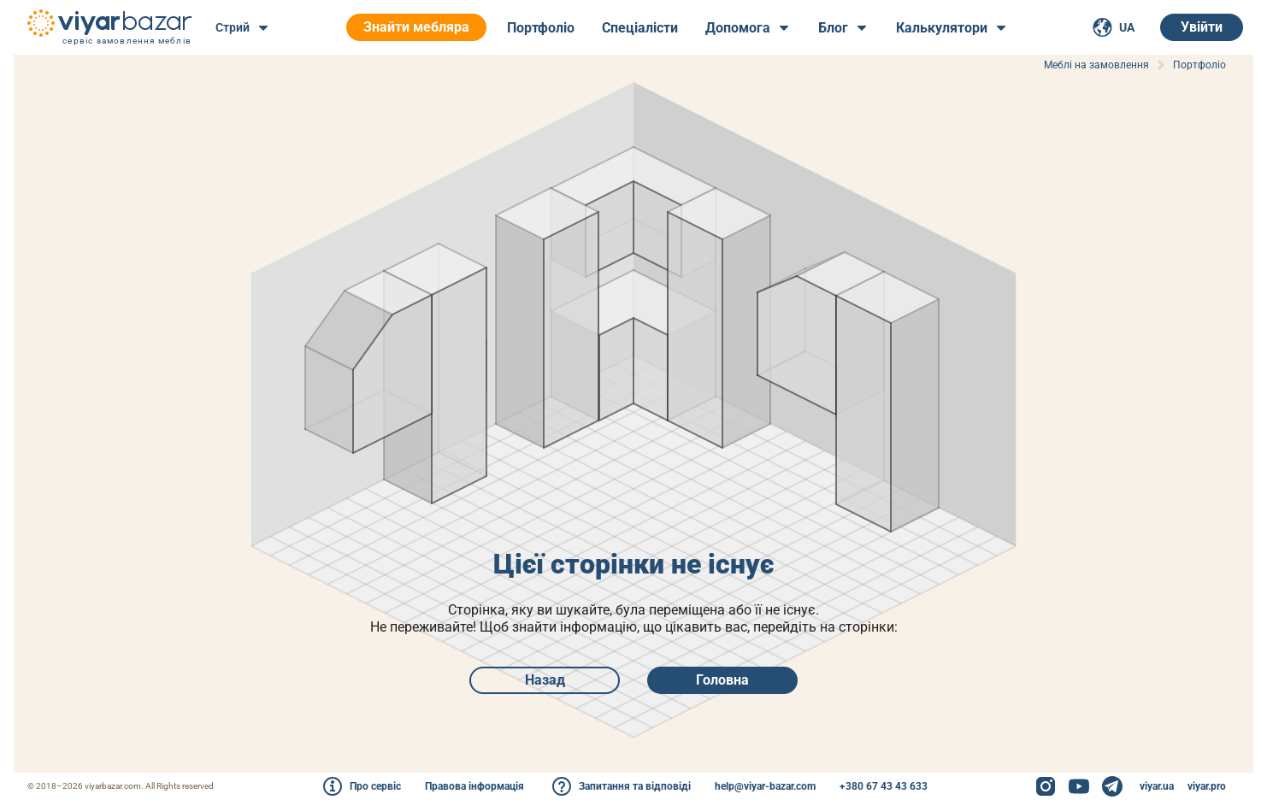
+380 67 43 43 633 (884, 786)
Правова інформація (474, 786)
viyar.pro (1206, 786)
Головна (722, 680)
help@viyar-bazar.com (765, 786)
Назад (545, 680)
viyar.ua (1157, 786)
